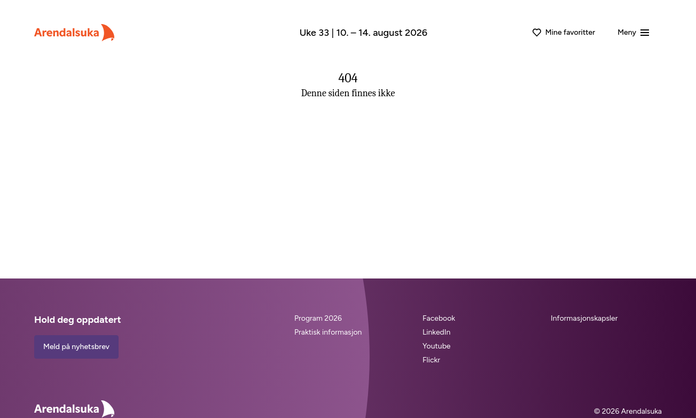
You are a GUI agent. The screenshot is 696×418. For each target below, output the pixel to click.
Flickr (431, 360)
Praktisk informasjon (328, 332)
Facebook (439, 318)
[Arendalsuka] (74, 32)
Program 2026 (318, 318)
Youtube (437, 346)
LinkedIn (436, 332)
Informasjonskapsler (584, 318)
